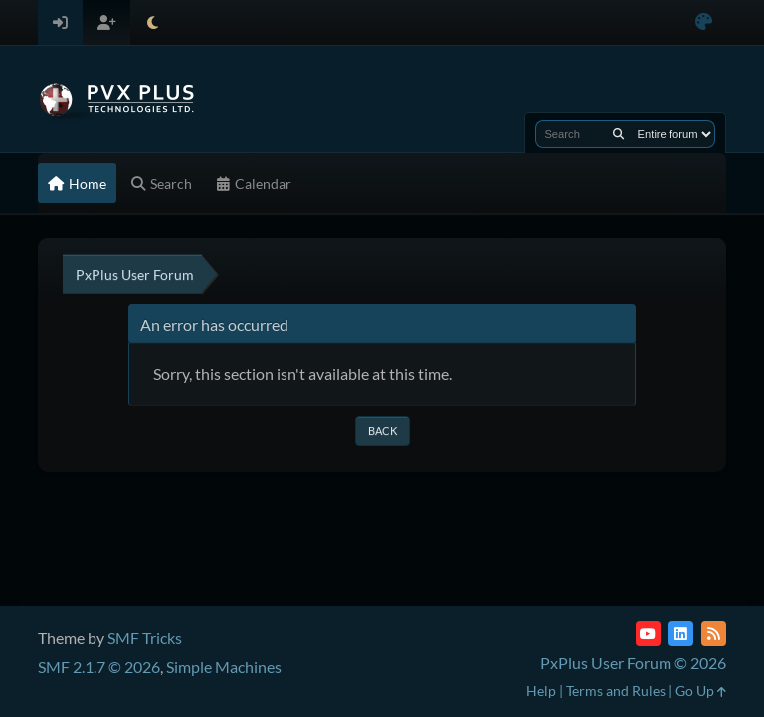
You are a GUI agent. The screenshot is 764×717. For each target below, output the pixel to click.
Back (382, 430)
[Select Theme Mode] (152, 22)
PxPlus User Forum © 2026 (633, 662)
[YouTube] (648, 633)
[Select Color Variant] (703, 22)
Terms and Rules (616, 690)
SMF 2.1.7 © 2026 (99, 666)
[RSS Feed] (713, 633)
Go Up (700, 690)
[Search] (618, 134)
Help (541, 690)
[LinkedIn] (680, 633)
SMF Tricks (144, 637)
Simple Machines (224, 666)
